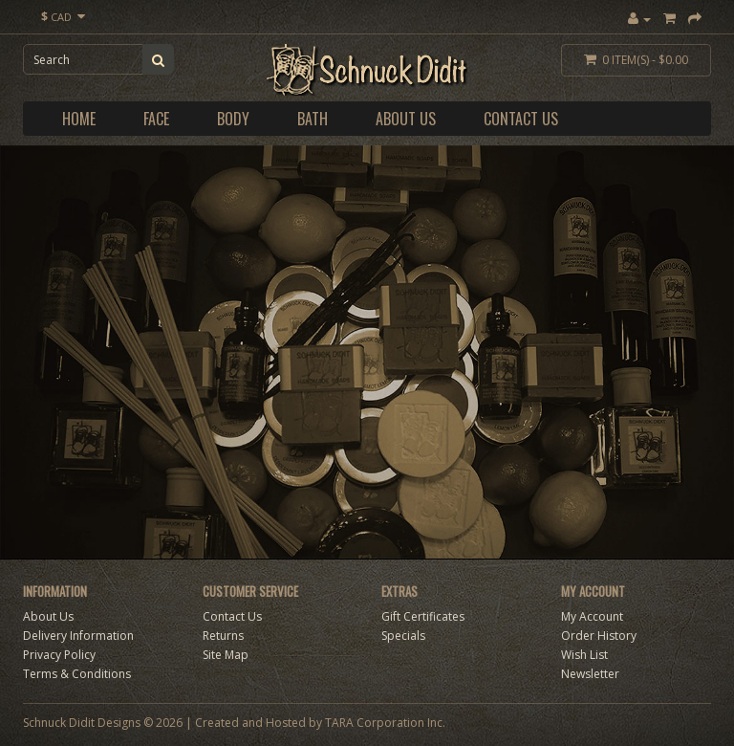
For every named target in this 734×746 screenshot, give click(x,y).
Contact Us (521, 118)
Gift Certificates (422, 616)
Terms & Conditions (77, 674)
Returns (223, 635)
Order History (599, 635)
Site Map (225, 655)
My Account (592, 616)
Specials (403, 635)
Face (156, 118)
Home (79, 118)
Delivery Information (78, 635)
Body (233, 118)
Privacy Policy (59, 655)
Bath (312, 118)
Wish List (584, 655)
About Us (406, 118)
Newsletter (590, 674)
